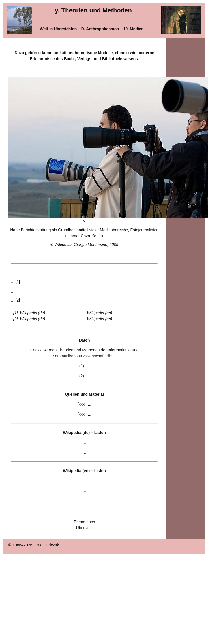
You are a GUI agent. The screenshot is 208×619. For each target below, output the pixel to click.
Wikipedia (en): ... (102, 313)
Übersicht (84, 527)
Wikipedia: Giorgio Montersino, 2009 (86, 244)
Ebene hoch (84, 522)
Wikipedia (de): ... (35, 313)
